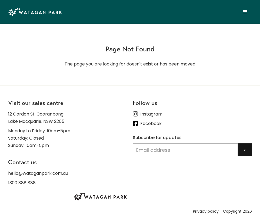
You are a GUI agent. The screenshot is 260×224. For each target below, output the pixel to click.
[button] (245, 11)
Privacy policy (206, 211)
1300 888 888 (22, 183)
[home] (35, 12)
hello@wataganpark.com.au (38, 173)
